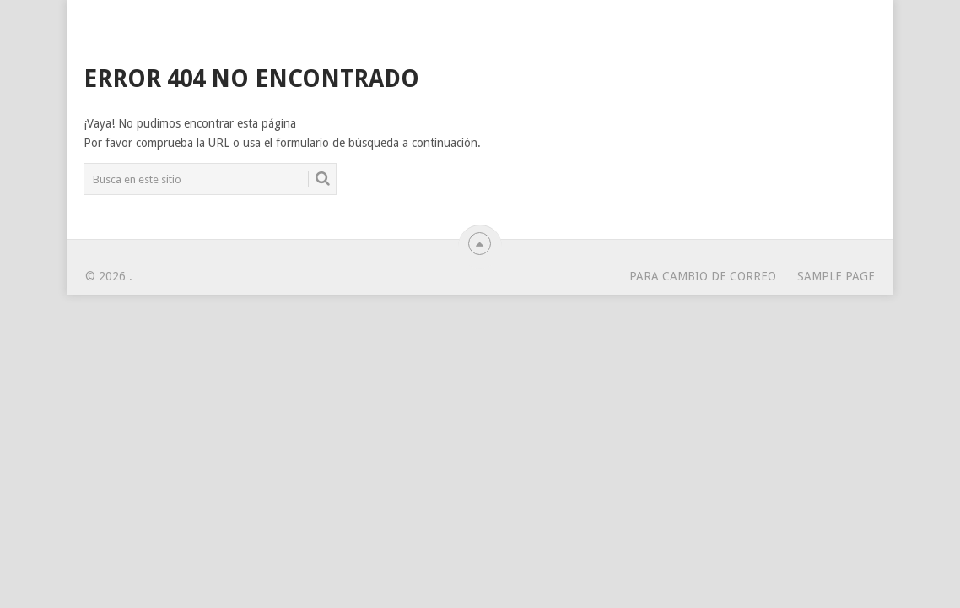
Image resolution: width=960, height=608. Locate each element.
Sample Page (836, 276)
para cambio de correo (702, 276)
